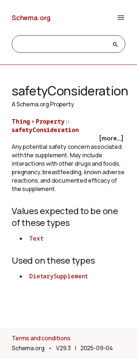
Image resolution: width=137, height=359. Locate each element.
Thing (21, 121)
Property (50, 121)
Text (36, 238)
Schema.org (31, 17)
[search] (62, 44)
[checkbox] (68, 138)
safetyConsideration (45, 130)
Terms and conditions (41, 338)
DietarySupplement (58, 276)
